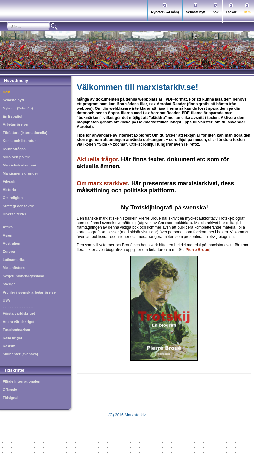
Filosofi (9, 181)
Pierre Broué (197, 249)
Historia (9, 190)
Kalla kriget (12, 338)
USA (6, 300)
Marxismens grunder (20, 173)
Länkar (231, 12)
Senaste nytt (195, 12)
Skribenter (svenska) (20, 354)
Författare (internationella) (25, 133)
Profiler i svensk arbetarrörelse (29, 292)
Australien (11, 243)
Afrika (8, 227)
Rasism (9, 346)
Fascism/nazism (16, 330)
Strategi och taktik (18, 206)
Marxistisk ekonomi (19, 165)
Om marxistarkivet (102, 183)
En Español (12, 116)
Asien (7, 235)
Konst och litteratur (19, 141)
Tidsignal (10, 398)
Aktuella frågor (97, 159)
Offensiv (10, 390)
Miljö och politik (16, 157)
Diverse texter (14, 214)
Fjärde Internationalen (21, 381)
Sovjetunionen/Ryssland (23, 276)
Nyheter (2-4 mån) (165, 12)
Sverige (9, 284)
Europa (9, 251)
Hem (247, 12)
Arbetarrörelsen (16, 124)
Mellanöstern (14, 268)
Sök (215, 12)
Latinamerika (14, 260)
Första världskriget (19, 313)
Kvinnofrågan (14, 149)
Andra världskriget (18, 322)
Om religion (13, 198)
